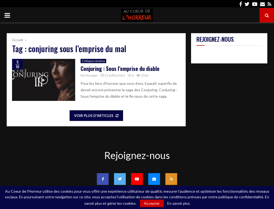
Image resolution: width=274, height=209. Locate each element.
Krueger (92, 75)
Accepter (152, 203)
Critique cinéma (93, 61)
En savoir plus (178, 203)
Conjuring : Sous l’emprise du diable (120, 68)
